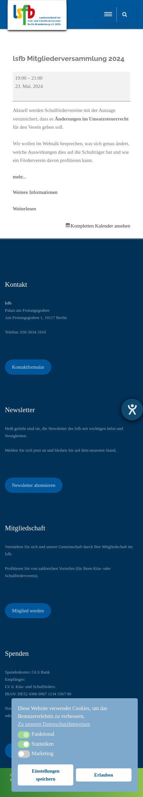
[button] (24, 734)
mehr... (19, 176)
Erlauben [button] (103, 775)
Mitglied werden (28, 610)
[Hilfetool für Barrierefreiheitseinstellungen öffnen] (132, 409)
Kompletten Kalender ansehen (100, 225)
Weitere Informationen (35, 192)
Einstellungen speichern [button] (46, 775)
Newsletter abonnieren (33, 485)
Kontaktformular (28, 367)
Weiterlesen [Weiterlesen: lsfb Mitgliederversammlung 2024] (24, 208)
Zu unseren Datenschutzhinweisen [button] (54, 724)
